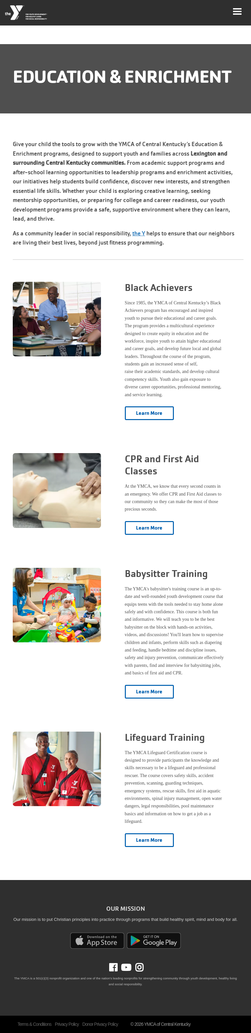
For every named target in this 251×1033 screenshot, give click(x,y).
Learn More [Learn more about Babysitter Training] (149, 692)
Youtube (125, 967)
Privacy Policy (67, 1024)
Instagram (137, 967)
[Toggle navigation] (237, 11)
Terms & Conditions (34, 1024)
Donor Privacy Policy (100, 1024)
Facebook (117, 967)
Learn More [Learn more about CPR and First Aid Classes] (149, 528)
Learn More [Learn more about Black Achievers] (149, 413)
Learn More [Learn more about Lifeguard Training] (149, 840)
